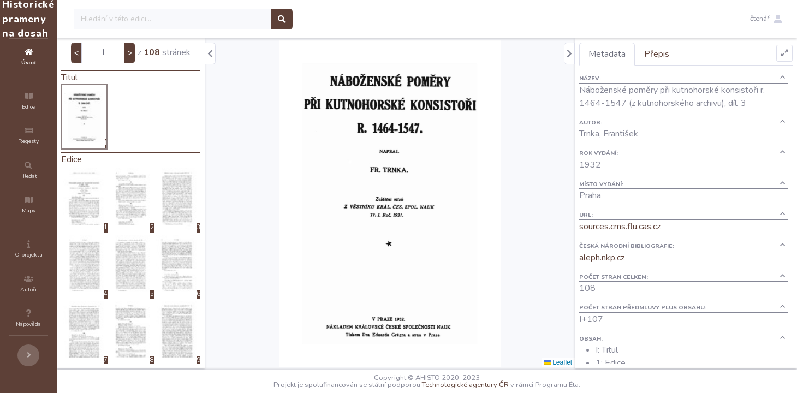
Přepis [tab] (676, 54)
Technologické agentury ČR (498, 385)
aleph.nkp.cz (621, 258)
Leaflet (578, 362)
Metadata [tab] (626, 54)
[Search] (238, 19)
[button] (766, 19)
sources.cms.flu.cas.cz (639, 227)
